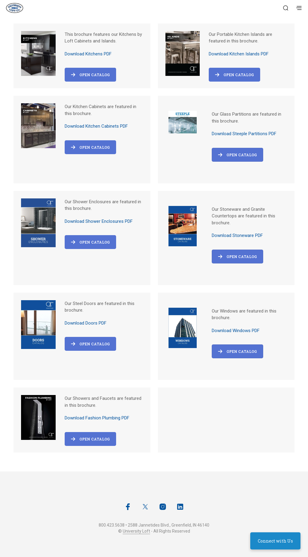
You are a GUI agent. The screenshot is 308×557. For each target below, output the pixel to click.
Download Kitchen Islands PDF (239, 54)
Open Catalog (90, 74)
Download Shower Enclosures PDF (99, 221)
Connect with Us (275, 541)
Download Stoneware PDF (237, 235)
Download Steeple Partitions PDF (244, 133)
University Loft (136, 531)
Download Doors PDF (85, 323)
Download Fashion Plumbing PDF (97, 418)
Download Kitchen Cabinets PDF (96, 126)
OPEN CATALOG (237, 154)
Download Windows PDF (236, 330)
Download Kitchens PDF (88, 54)
